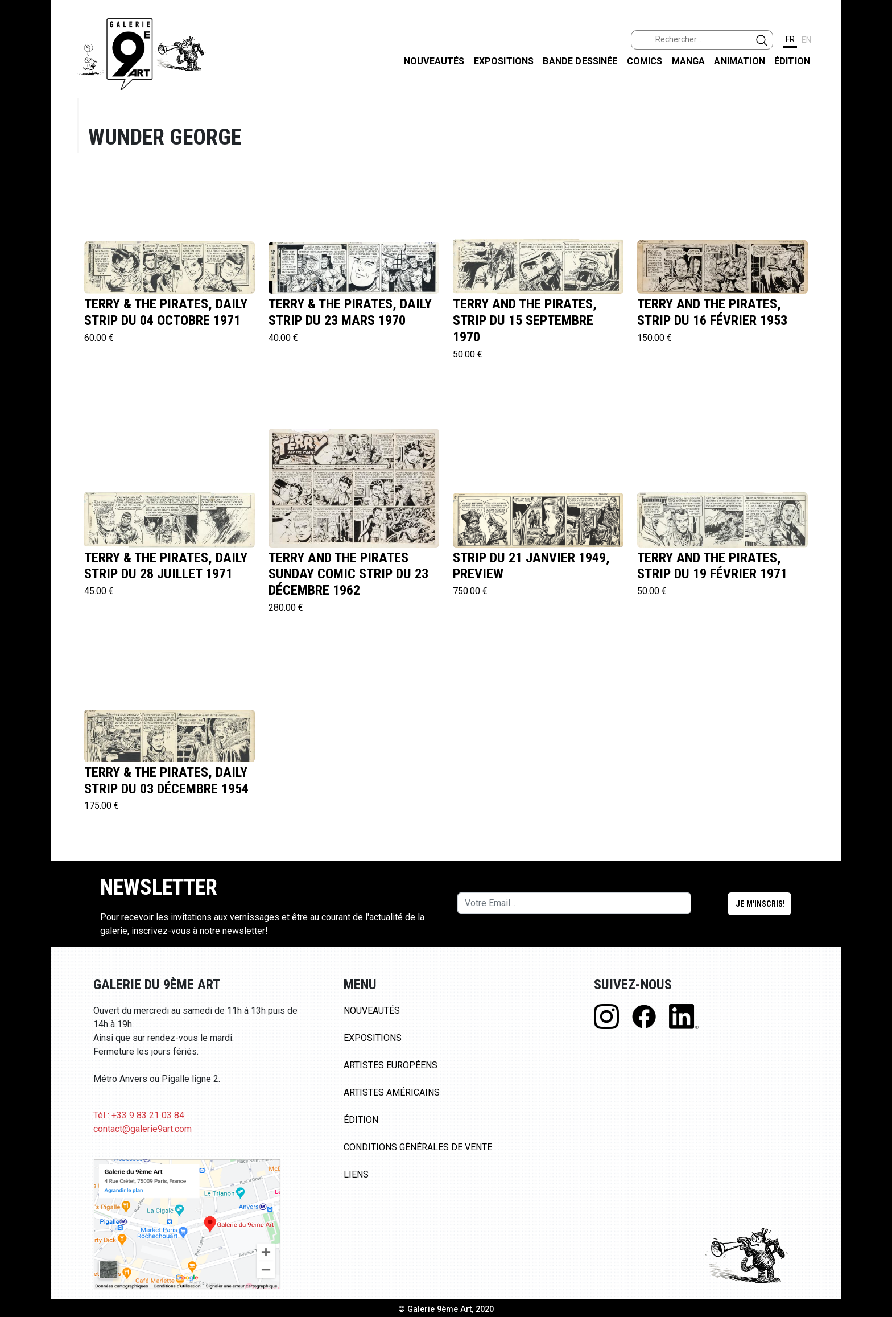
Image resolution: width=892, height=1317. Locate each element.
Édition (792, 61)
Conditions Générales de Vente (418, 1147)
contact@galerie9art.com (142, 1128)
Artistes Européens (390, 1065)
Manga (688, 61)
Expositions (504, 61)
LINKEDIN (874, 203)
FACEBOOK (874, 87)
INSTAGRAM (874, 146)
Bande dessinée (580, 61)
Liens (356, 1174)
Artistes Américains (392, 1092)
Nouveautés (434, 61)
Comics (645, 61)
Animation (739, 61)
